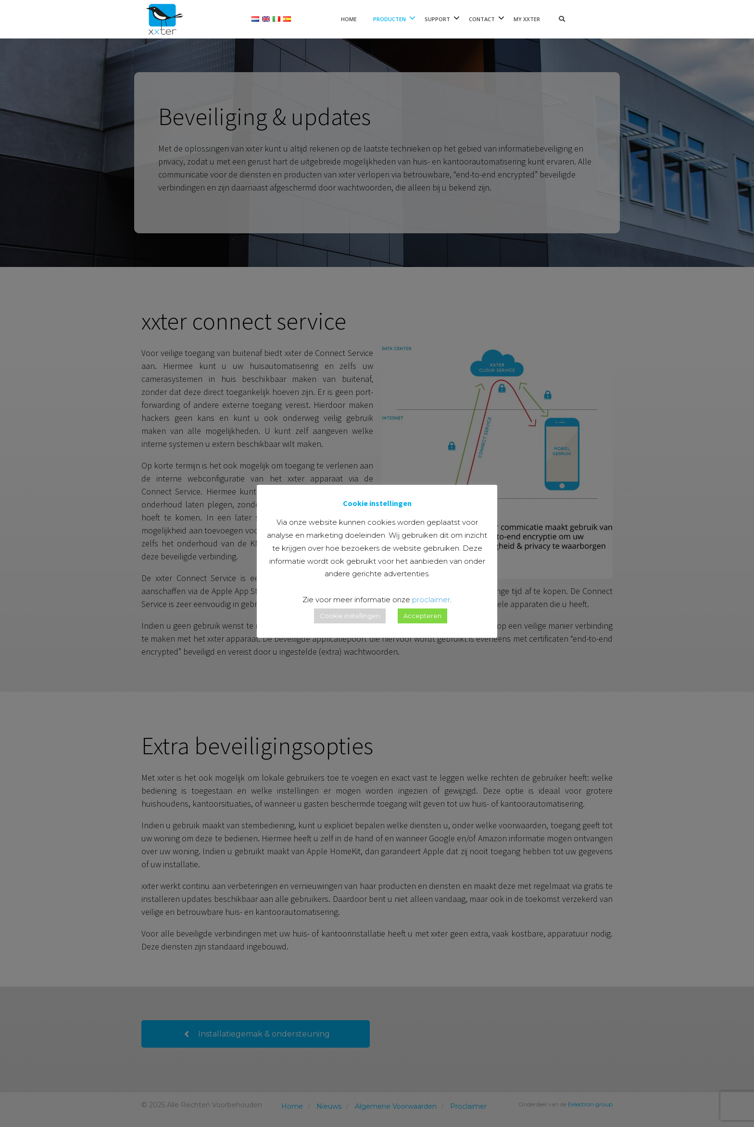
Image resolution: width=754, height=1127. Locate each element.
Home (349, 19)
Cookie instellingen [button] (350, 616)
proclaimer (431, 599)
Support (437, 19)
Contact (482, 19)
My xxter (527, 19)
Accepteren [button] (422, 616)
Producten (389, 19)
